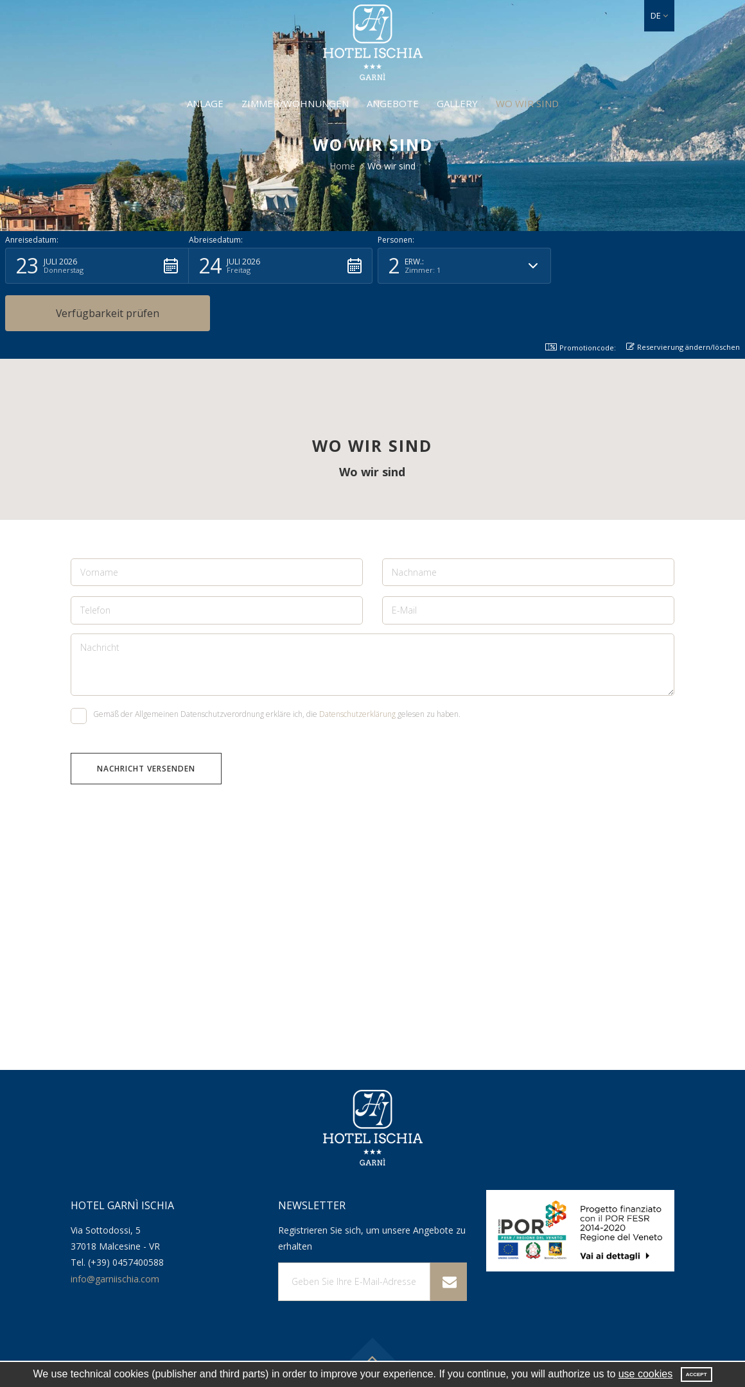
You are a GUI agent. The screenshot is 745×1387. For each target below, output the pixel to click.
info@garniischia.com (115, 1231)
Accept (696, 1374)
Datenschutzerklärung (357, 667)
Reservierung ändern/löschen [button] (683, 299)
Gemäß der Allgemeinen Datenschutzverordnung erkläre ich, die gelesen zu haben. (265, 669)
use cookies (645, 1373)
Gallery (457, 103)
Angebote (393, 103)
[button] (659, 15)
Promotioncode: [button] (580, 300)
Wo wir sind (527, 103)
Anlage (205, 103)
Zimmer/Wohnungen (295, 103)
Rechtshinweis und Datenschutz (574, 1347)
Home (342, 166)
